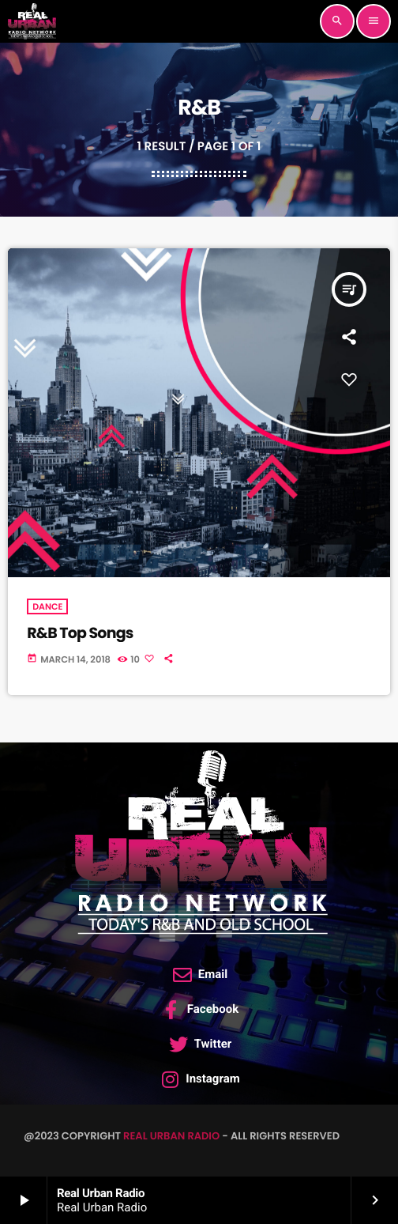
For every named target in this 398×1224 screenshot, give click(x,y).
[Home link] (31, 21)
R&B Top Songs (80, 633)
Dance (47, 606)
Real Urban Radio (171, 1135)
